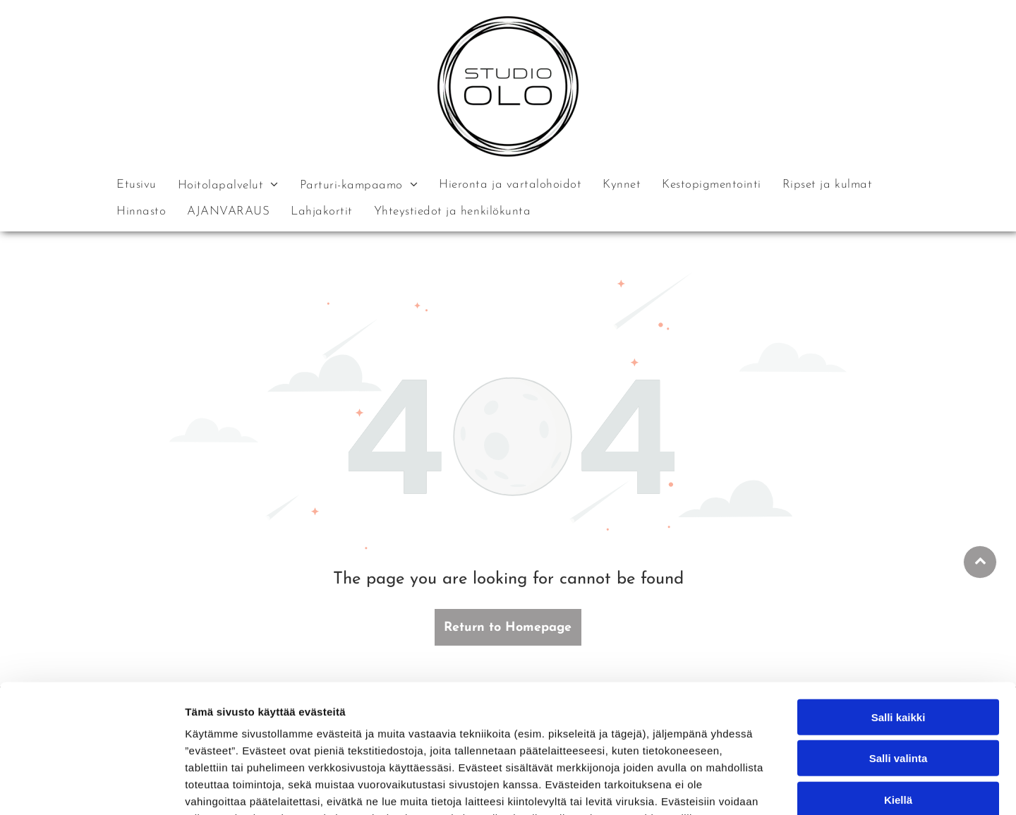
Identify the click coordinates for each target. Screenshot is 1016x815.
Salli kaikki (898, 629)
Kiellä (898, 712)
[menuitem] (136, 184)
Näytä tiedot (754, 787)
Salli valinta (898, 671)
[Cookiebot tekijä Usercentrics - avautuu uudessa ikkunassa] (91, 787)
